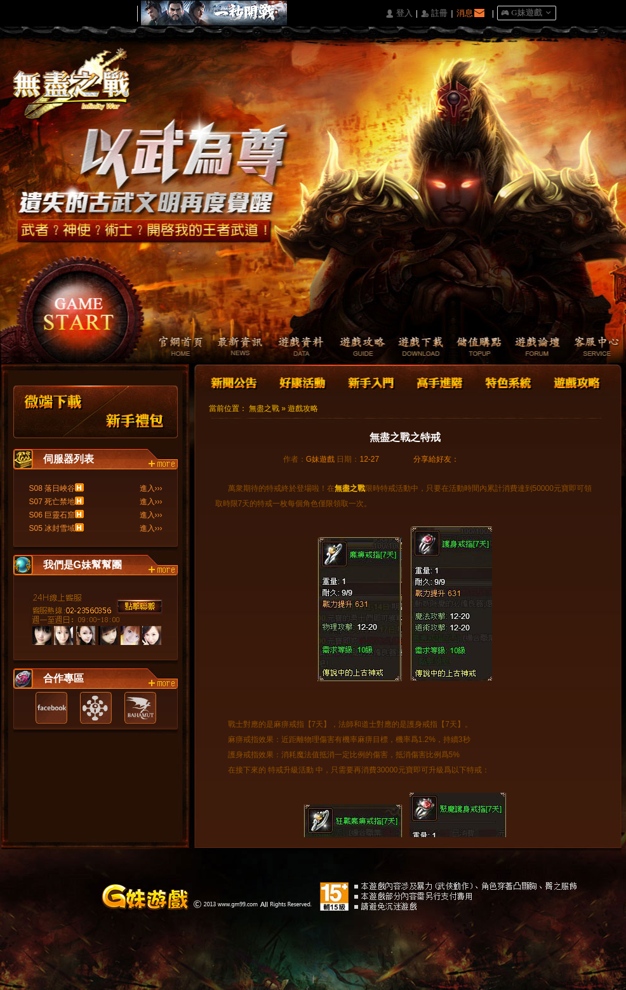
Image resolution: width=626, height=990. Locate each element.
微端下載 (54, 412)
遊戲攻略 (354, 347)
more (163, 464)
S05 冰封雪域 (52, 528)
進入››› (151, 488)
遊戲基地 (96, 708)
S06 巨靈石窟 (52, 515)
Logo (77, 94)
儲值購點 (474, 347)
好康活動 (300, 381)
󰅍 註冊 (434, 14)
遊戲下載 (414, 347)
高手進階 (439, 381)
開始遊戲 (79, 308)
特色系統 (507, 381)
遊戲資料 (293, 347)
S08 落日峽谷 (52, 488)
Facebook (51, 708)
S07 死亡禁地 (52, 501)
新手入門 (371, 381)
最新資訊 (233, 347)
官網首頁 (173, 347)
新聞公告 (235, 381)
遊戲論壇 (535, 347)
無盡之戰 (264, 408)
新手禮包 (135, 412)
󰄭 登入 (398, 14)
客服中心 (595, 347)
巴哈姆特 (140, 708)
